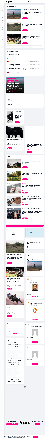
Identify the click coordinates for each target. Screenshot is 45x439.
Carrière (27, 9)
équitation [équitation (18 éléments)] (19, 381)
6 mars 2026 (38, 159)
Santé (18, 254)
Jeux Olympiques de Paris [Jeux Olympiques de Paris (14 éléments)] (12, 362)
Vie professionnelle (25, 10)
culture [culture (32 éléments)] (12, 346)
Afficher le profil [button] (35, 296)
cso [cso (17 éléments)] (8, 346)
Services (20, 254)
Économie (16, 112)
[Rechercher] (28, 1)
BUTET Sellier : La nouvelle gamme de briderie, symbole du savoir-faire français (31, 186)
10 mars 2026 (8, 307)
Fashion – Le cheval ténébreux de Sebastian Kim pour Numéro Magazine (14, 142)
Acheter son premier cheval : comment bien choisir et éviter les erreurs (32, 174)
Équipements (10, 100)
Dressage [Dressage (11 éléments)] (16, 346)
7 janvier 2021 (20, 139)
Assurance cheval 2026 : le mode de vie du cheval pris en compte (14, 258)
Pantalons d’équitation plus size (35, 242)
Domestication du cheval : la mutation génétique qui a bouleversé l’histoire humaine (15, 310)
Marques (23, 209)
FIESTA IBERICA (10, 101)
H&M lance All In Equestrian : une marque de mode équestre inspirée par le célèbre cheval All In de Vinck (32, 212)
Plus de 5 (9, 331)
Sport (11, 279)
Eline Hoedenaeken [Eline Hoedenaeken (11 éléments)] (11, 348)
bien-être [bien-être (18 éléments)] (9, 344)
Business (12, 254)
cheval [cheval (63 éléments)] (20, 344)
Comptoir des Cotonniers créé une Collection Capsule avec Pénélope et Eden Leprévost (34, 145)
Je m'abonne (29, 234)
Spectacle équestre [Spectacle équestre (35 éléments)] (11, 377)
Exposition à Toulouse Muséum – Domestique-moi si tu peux (15, 233)
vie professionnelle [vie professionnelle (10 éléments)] (11, 379)
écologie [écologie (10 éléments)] (9, 381)
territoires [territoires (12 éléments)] (18, 377)
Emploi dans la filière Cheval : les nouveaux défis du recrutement (32, 13)
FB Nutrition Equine (33, 303)
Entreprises (20, 112)
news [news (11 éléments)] (19, 364)
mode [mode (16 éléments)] (8, 364)
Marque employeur (33, 9)
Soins (8, 255)
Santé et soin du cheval (11, 105)
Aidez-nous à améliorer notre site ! (35, 246)
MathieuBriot (32, 280)
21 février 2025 (24, 197)
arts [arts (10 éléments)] (11, 342)
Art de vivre (13, 139)
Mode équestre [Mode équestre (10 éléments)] (13, 364)
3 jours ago (8, 91)
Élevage (9, 99)
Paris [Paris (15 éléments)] (14, 366)
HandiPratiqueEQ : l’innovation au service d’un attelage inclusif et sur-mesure (14, 282)
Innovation (18, 278)
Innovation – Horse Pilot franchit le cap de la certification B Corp (31, 162)
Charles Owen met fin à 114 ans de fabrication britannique (18, 117)
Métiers (37, 9)
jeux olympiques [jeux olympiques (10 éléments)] (18, 360)
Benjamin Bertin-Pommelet (37, 326)
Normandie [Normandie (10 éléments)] (9, 366)
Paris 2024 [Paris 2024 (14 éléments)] (18, 366)
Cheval (15, 254)
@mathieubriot (29, 294)
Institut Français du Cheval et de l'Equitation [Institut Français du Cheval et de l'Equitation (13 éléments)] (13, 358)
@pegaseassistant (30, 339)
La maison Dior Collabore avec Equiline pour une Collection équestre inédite (31, 199)
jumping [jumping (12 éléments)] (19, 362)
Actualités (9, 254)
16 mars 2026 (8, 280)
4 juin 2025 (34, 184)
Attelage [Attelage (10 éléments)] (15, 342)
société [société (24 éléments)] (9, 375)
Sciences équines (10, 306)
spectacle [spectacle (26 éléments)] (13, 375)
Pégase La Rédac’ (10, 104)
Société (8, 279)
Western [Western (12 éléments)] (17, 379)
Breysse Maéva (29, 359)
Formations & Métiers (11, 103)
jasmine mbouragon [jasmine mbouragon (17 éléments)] (11, 360)
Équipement (31, 184)
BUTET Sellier (24, 183)
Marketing (38, 196)
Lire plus (9, 263)
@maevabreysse (30, 361)
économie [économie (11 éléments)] (13, 381)
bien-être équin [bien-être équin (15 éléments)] (15, 344)
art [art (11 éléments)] (8, 342)
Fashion (16, 139)
